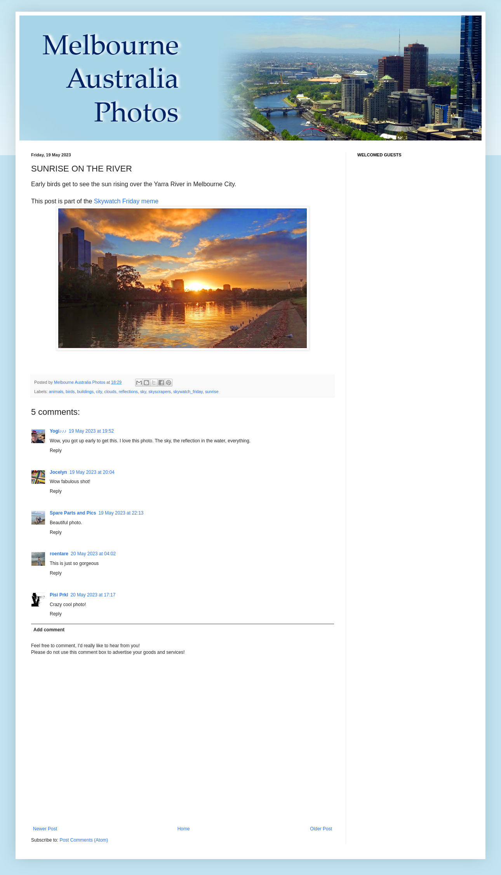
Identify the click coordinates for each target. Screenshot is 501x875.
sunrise (212, 391)
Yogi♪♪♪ (58, 431)
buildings (85, 391)
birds (70, 391)
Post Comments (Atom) (83, 840)
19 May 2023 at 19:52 (91, 431)
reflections (128, 391)
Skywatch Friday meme (126, 201)
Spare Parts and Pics (73, 513)
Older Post (321, 829)
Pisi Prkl (59, 595)
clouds (110, 391)
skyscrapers (159, 391)
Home (183, 829)
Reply (56, 450)
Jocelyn (58, 472)
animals (56, 391)
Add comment (48, 629)
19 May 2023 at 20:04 (92, 472)
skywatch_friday (188, 391)
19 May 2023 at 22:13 (120, 513)
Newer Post (45, 829)
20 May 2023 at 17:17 (92, 595)
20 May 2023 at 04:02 (93, 553)
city (99, 391)
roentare (59, 553)
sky (143, 391)
